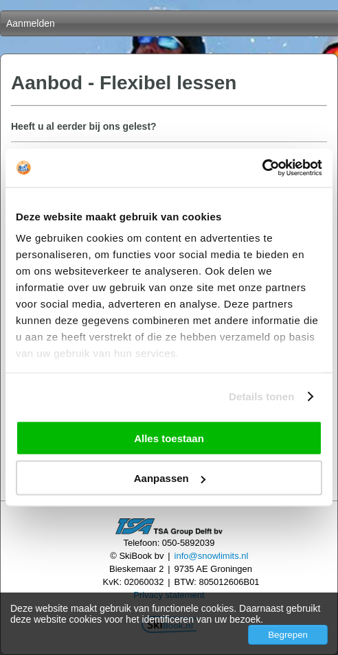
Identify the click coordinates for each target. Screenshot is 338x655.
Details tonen (261, 396)
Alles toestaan (169, 438)
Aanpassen (169, 478)
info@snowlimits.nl (211, 556)
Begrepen (288, 635)
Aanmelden (30, 23)
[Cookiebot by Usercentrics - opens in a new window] (262, 168)
